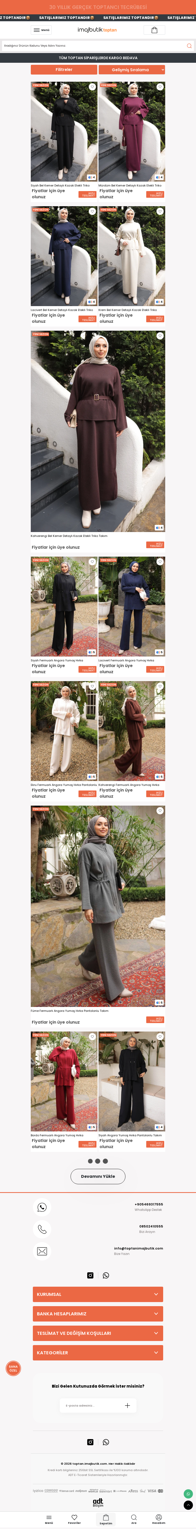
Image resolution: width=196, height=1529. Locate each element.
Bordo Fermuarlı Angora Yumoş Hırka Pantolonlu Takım (57, 1135)
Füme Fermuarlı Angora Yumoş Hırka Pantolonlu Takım (70, 1011)
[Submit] (127, 1405)
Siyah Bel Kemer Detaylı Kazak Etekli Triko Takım (60, 186)
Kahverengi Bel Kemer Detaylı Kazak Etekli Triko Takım (69, 536)
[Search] (98, 46)
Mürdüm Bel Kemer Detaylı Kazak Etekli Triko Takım (130, 186)
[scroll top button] (188, 1505)
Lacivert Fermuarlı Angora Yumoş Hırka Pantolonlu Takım (126, 660)
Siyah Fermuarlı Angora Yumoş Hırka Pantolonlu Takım (57, 660)
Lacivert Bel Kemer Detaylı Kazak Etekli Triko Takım (62, 310)
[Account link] (154, 30)
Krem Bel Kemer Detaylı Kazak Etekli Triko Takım (128, 310)
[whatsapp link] (188, 1494)
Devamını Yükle (98, 1176)
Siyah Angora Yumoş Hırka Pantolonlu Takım (130, 1135)
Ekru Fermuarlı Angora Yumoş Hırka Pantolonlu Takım (64, 785)
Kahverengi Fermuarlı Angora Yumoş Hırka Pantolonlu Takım (129, 785)
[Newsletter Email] (98, 1405)
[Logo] (97, 30)
